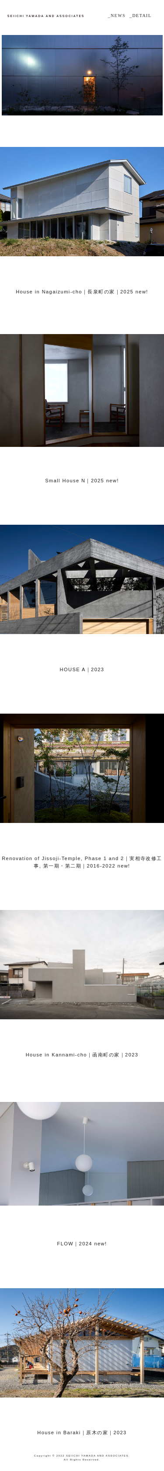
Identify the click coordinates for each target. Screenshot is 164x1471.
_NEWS (117, 15)
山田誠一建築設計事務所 (45, 16)
